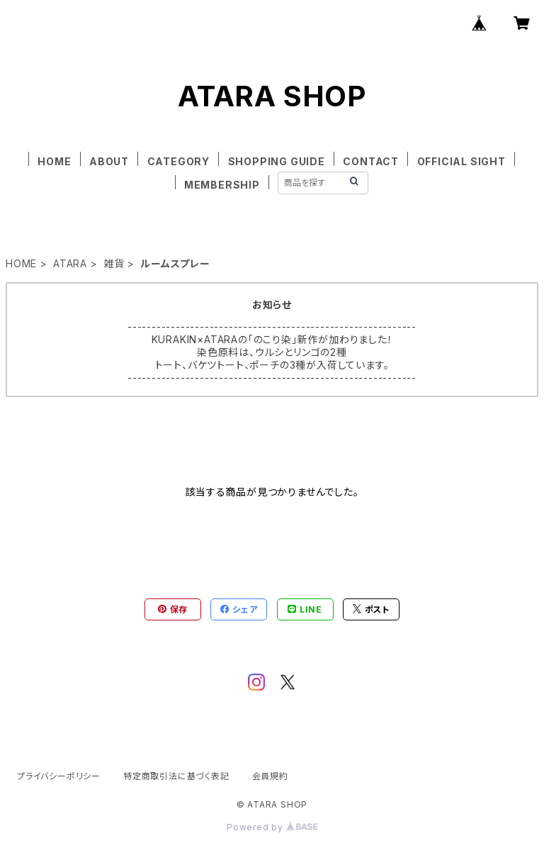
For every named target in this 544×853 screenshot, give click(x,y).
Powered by (272, 827)
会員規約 (270, 776)
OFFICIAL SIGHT (461, 161)
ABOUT (109, 161)
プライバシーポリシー (59, 776)
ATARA (70, 263)
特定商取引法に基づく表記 (176, 776)
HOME (54, 161)
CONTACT (371, 161)
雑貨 (114, 263)
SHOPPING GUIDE (276, 161)
